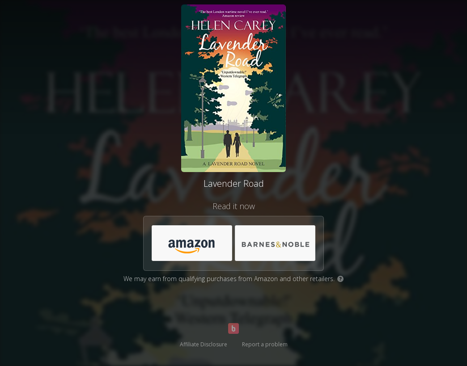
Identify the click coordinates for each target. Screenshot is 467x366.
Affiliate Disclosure (203, 344)
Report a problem (265, 344)
